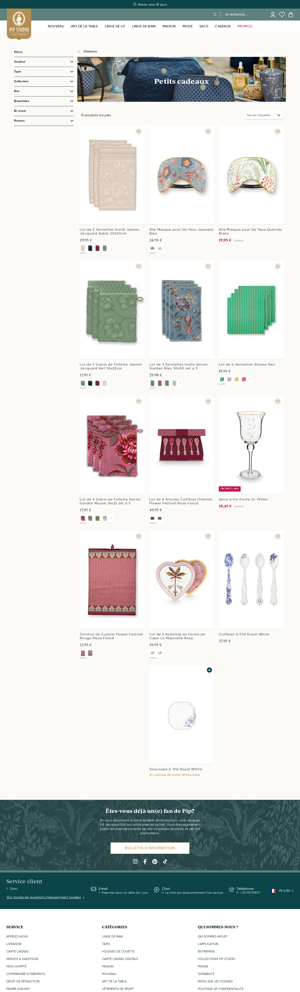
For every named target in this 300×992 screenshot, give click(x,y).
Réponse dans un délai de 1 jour (125, 892)
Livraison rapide (150, 4)
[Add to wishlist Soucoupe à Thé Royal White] (209, 670)
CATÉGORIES (114, 926)
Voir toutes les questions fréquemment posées (45, 897)
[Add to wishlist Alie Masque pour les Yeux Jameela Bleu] (208, 131)
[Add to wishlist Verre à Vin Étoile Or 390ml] (278, 401)
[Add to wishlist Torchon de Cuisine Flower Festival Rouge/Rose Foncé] (138, 536)
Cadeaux (90, 51)
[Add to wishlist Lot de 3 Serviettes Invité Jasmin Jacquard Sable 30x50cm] (138, 131)
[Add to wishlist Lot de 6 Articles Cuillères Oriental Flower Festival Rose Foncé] (208, 401)
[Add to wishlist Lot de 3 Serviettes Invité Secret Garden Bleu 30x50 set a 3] (208, 266)
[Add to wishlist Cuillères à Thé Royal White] (278, 536)
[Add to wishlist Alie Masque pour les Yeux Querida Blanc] (278, 131)
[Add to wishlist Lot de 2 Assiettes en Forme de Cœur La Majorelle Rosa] (208, 536)
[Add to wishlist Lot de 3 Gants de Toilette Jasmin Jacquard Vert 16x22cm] (138, 266)
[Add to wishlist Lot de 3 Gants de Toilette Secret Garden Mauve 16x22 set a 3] (138, 401)
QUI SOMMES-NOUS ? (218, 926)
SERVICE (14, 926)
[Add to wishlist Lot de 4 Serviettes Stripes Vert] (278, 266)
